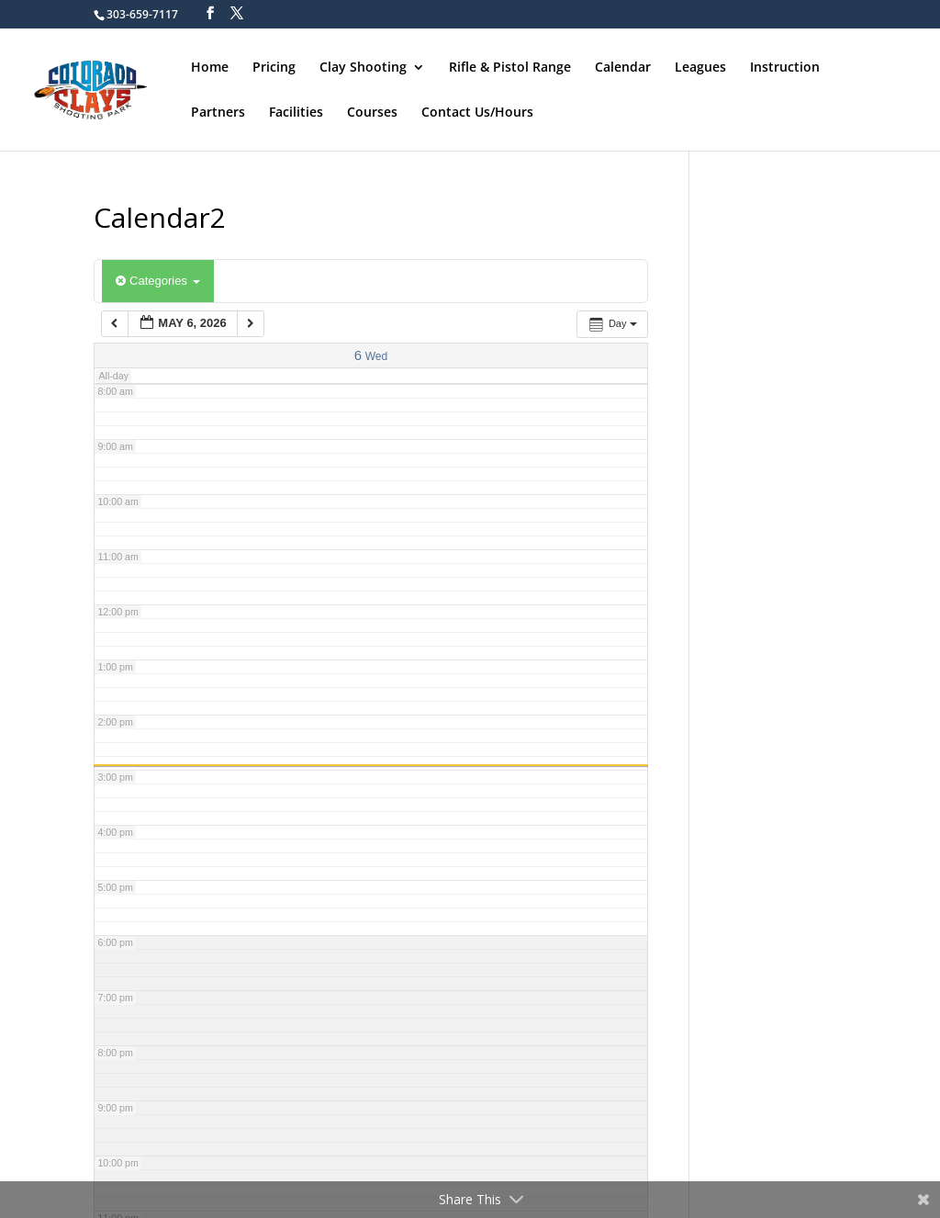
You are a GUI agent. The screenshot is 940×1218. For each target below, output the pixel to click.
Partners (218, 112)
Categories (157, 281)
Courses (372, 112)
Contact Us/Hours (477, 112)
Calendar (623, 67)
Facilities (296, 112)
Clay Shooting (363, 67)
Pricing (274, 67)
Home (210, 67)
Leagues (700, 67)
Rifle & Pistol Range (510, 67)
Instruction (785, 67)
